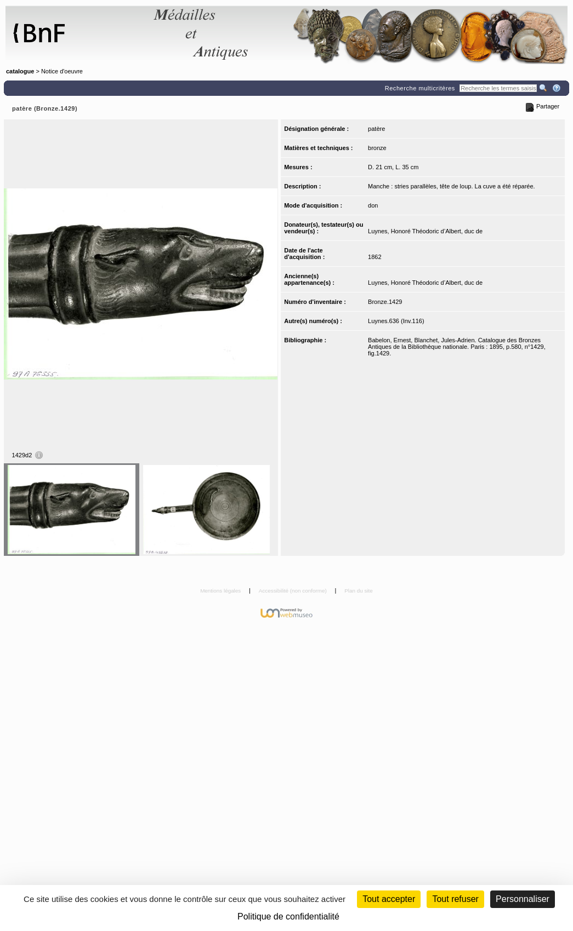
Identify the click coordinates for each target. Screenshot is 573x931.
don (373, 205)
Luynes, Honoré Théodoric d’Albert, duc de (425, 231)
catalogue (20, 71)
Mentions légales (221, 591)
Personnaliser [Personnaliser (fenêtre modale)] (522, 899)
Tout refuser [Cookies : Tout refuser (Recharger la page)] (455, 899)
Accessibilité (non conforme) (293, 591)
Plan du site (358, 591)
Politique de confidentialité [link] (288, 916)
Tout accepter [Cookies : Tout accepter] (388, 899)
